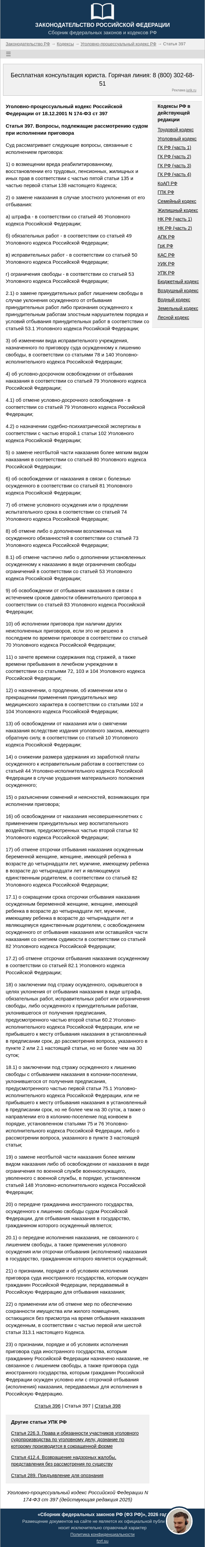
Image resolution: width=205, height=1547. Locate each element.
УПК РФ (166, 272)
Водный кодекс (173, 299)
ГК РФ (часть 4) (174, 174)
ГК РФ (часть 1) (174, 147)
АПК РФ (166, 237)
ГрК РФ (165, 246)
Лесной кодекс (173, 317)
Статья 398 (108, 1406)
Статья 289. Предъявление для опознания (57, 1475)
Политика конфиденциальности (102, 1534)
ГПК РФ (165, 192)
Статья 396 (48, 1406)
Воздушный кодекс (177, 290)
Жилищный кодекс (177, 210)
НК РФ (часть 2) (174, 228)
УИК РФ (166, 263)
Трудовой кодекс (175, 129)
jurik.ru (191, 90)
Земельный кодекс (177, 308)
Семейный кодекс (176, 201)
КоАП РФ (167, 183)
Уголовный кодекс (177, 138)
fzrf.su (102, 1541)
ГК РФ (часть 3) (174, 165)
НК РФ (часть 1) (174, 219)
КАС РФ (166, 255)
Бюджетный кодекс (178, 281)
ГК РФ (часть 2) (174, 156)
